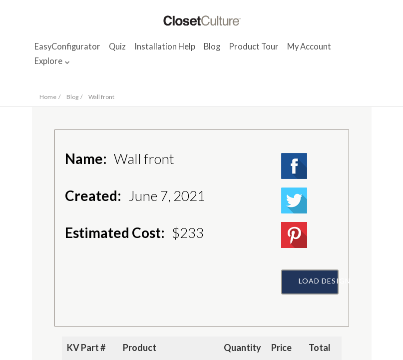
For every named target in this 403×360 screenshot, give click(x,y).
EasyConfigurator (67, 47)
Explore (48, 61)
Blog (212, 47)
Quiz (117, 47)
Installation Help (164, 47)
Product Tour (254, 47)
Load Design (319, 280)
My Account (309, 47)
